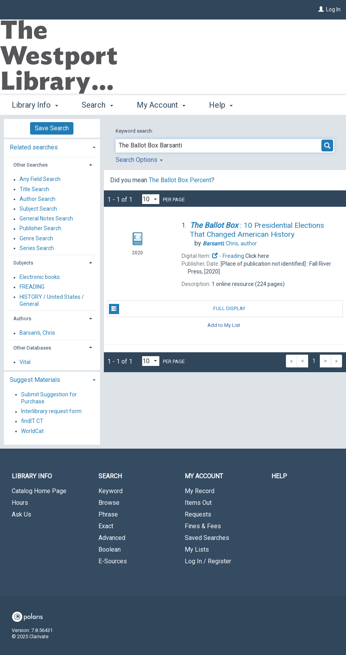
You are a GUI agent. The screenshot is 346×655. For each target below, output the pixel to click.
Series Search (37, 248)
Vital (25, 362)
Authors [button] (22, 318)
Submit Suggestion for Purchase (49, 398)
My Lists (197, 549)
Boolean (109, 549)
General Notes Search (46, 219)
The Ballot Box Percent (180, 180)
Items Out (198, 502)
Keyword (110, 491)
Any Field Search (40, 179)
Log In (333, 9)
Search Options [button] (139, 159)
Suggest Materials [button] (35, 379)
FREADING (32, 287)
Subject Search (38, 209)
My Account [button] (161, 105)
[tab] (52, 146)
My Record (199, 491)
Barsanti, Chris (37, 333)
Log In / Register (208, 561)
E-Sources (112, 561)
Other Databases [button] (32, 348)
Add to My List (223, 325)
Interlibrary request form (51, 411)
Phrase (108, 514)
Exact (105, 526)
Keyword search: (135, 131)
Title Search (34, 189)
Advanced (111, 537)
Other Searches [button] (30, 165)
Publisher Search (40, 228)
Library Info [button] (35, 105)
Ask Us (21, 514)
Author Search (37, 199)
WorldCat (32, 431)
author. (230, 243)
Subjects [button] (23, 263)
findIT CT (32, 421)
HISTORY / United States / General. (52, 300)
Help (279, 476)
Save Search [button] (52, 128)
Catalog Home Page (39, 491)
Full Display (177, 309)
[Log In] (321, 9)
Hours (20, 502)
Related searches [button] (34, 147)
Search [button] (97, 105)
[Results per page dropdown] (150, 199)
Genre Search (36, 238)
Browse (108, 502)
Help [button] (221, 105)
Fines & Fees (203, 526)
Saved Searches (207, 537)
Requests (198, 514)
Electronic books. (40, 277)
